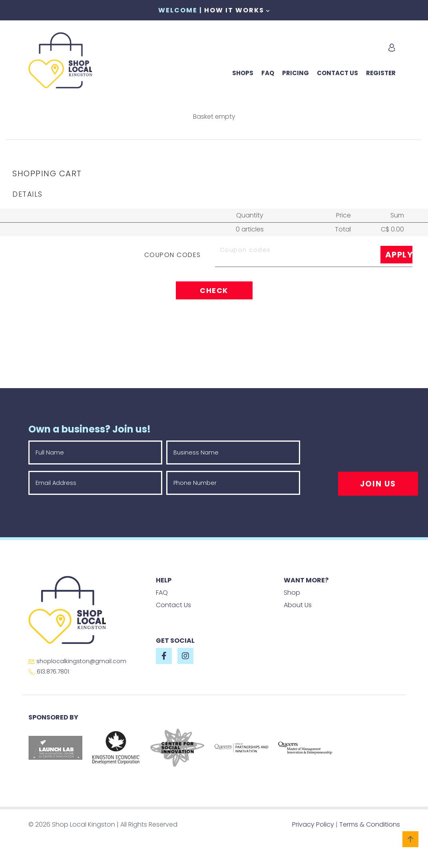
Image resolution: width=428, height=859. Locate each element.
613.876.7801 (48, 672)
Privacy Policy (313, 824)
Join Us (378, 483)
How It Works (237, 10)
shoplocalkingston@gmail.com (77, 661)
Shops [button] (242, 73)
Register (381, 73)
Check (214, 290)
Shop (292, 592)
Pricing (295, 73)
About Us (298, 605)
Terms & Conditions (369, 824)
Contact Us (337, 73)
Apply (398, 254)
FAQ (267, 73)
